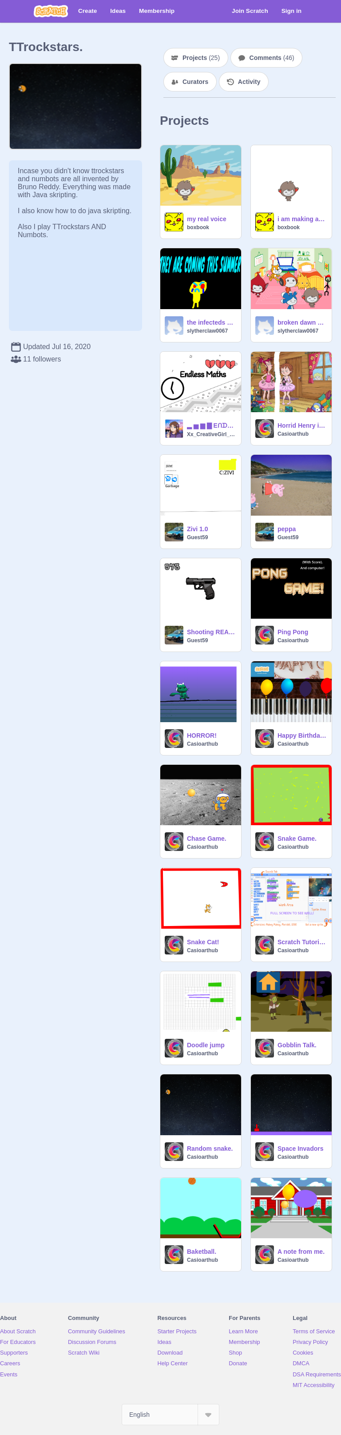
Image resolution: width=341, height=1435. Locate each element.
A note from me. (301, 1251)
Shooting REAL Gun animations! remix (211, 632)
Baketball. (201, 1251)
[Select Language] (170, 1414)
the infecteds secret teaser (211, 322)
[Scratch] (51, 11)
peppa (287, 529)
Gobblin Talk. (297, 1045)
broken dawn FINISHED (302, 322)
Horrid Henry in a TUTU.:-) (302, 425)
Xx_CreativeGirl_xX (211, 434)
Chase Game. (206, 838)
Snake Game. (297, 838)
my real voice (206, 219)
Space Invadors (301, 1148)
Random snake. (210, 1148)
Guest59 (197, 537)
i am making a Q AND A (302, 219)
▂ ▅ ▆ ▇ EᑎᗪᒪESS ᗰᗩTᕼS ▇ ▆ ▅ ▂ (211, 425)
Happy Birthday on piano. (302, 735)
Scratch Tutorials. (302, 942)
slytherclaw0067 (207, 331)
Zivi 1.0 (197, 529)
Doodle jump (206, 1045)
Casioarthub (293, 434)
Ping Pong (293, 632)
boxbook (198, 227)
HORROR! (202, 735)
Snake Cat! (203, 942)
